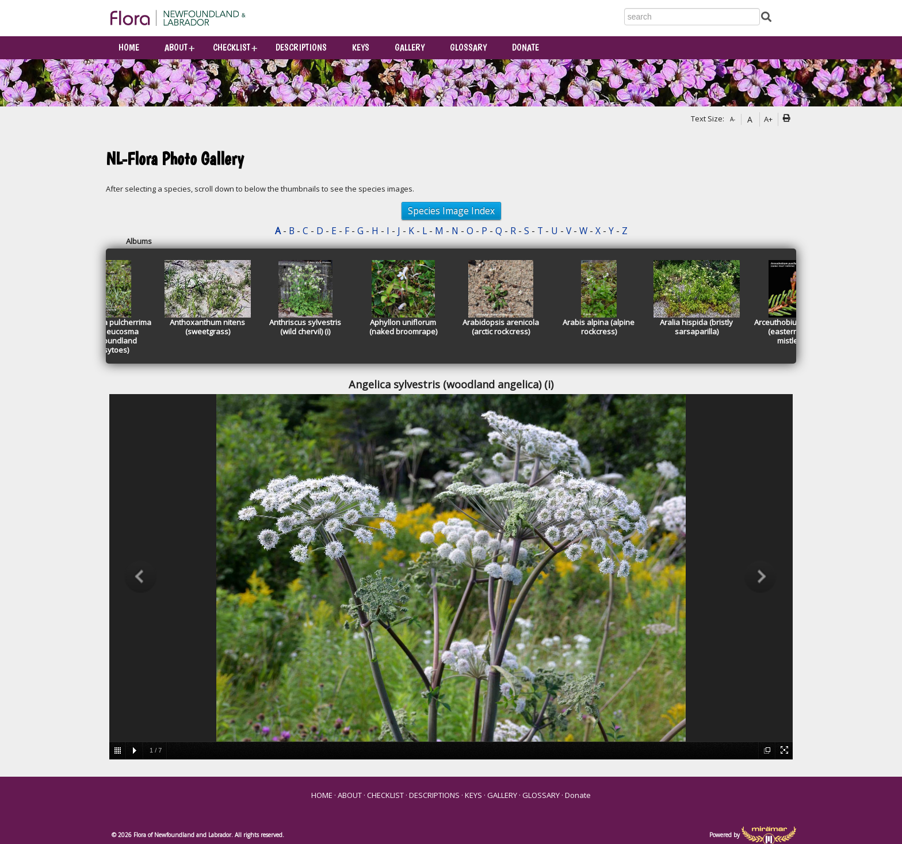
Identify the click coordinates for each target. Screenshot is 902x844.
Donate (525, 47)
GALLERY (410, 47)
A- (732, 119)
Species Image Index (451, 210)
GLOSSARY (468, 47)
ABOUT (176, 47)
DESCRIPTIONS (301, 47)
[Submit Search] (766, 16)
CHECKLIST (231, 47)
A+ (768, 119)
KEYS (360, 47)
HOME (129, 47)
